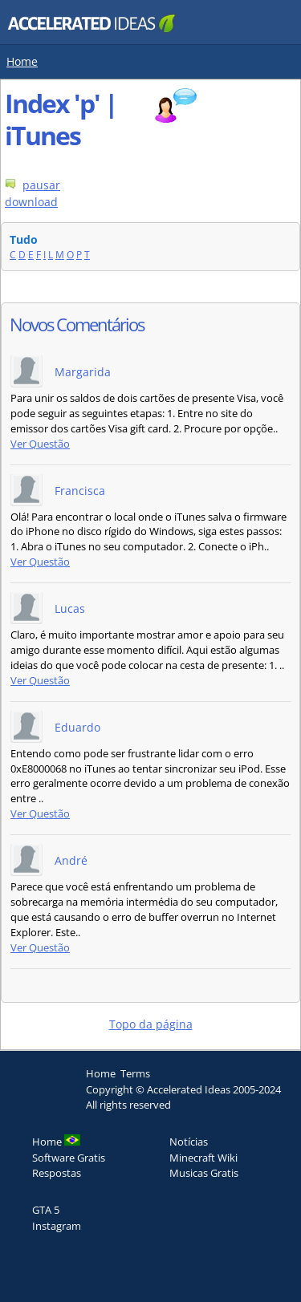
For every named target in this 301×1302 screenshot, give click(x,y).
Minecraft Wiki (203, 1157)
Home (22, 61)
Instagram (56, 1226)
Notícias (188, 1141)
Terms (135, 1073)
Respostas (56, 1173)
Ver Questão (40, 444)
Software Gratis (68, 1157)
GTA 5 (45, 1210)
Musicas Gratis (203, 1173)
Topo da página (151, 1024)
